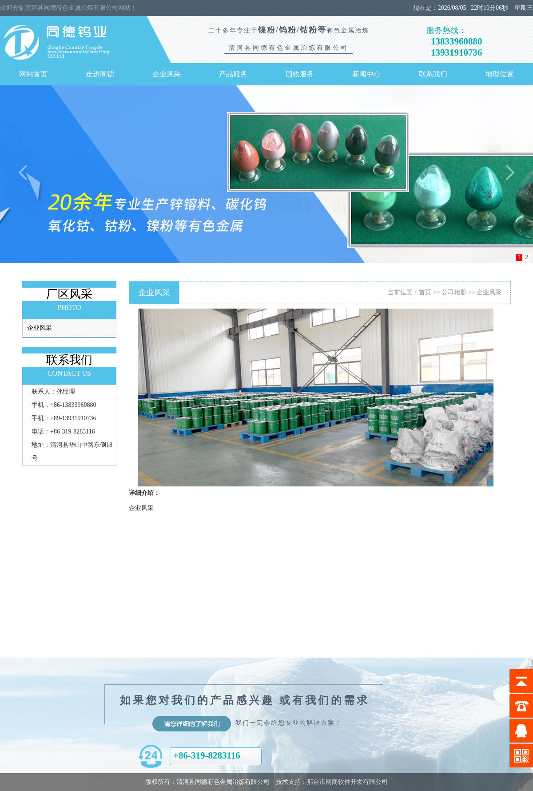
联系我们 (433, 74)
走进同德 (100, 74)
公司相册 (454, 292)
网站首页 (33, 74)
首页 (425, 292)
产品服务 (233, 74)
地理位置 (499, 74)
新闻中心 (366, 74)
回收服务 (300, 74)
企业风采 (166, 74)
